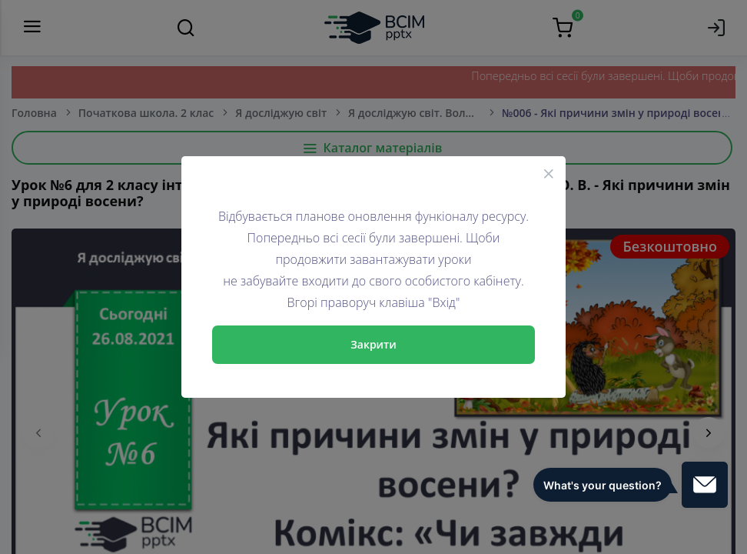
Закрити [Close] (373, 344)
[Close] (549, 173)
